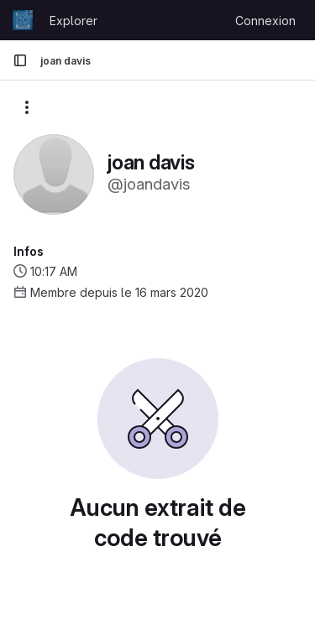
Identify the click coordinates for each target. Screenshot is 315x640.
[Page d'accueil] (22, 20)
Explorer (73, 20)
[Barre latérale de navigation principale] (20, 60)
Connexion (265, 20)
